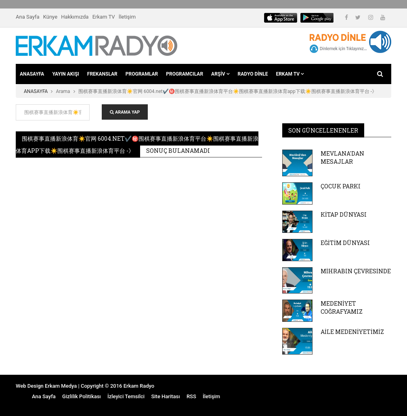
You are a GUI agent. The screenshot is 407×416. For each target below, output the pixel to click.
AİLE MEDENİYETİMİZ (352, 332)
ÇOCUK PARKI (341, 186)
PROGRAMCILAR (184, 74)
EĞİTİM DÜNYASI (345, 243)
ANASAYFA (32, 74)
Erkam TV (103, 17)
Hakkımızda (74, 17)
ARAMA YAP (125, 112)
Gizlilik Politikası (81, 396)
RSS (191, 396)
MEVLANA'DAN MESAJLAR (342, 157)
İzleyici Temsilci (126, 396)
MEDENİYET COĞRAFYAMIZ (342, 307)
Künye (50, 17)
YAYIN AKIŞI (65, 74)
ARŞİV (220, 74)
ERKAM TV (290, 74)
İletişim (127, 17)
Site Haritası (165, 396)
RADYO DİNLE (253, 74)
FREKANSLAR (102, 74)
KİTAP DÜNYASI (344, 214)
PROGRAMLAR (142, 74)
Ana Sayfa (27, 17)
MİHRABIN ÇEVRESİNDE (356, 271)
